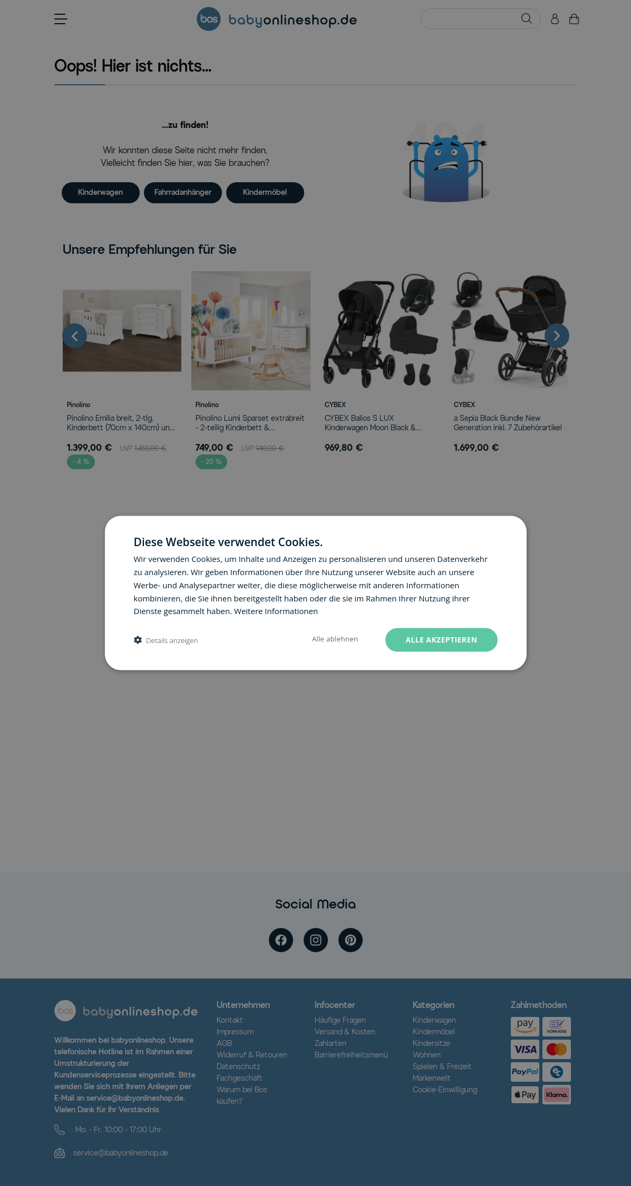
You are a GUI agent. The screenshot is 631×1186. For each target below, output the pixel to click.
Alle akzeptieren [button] (441, 640)
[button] (166, 640)
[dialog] (316, 593)
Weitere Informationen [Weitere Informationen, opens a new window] (276, 611)
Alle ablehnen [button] (335, 639)
